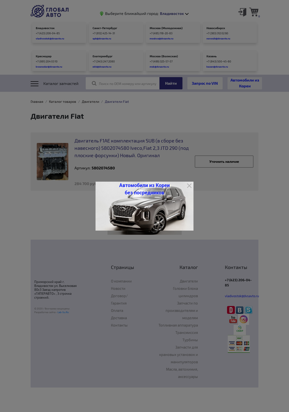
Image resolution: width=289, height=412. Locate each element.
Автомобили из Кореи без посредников (144, 189)
